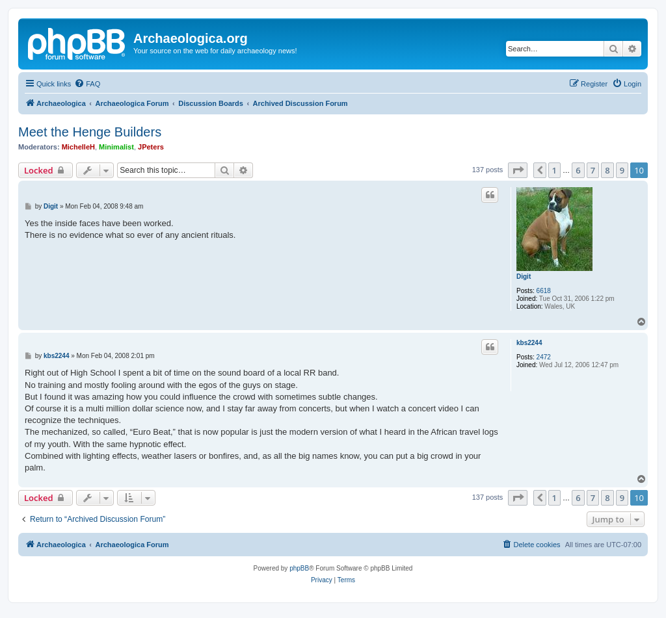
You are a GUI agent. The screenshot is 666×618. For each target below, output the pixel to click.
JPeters (151, 147)
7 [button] (593, 170)
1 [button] (554, 170)
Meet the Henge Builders (89, 132)
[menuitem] (87, 84)
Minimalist (116, 147)
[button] (517, 170)
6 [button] (578, 170)
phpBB (299, 568)
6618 (544, 290)
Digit (523, 276)
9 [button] (622, 170)
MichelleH (78, 147)
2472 (544, 357)
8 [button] (607, 170)
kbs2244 (529, 342)
